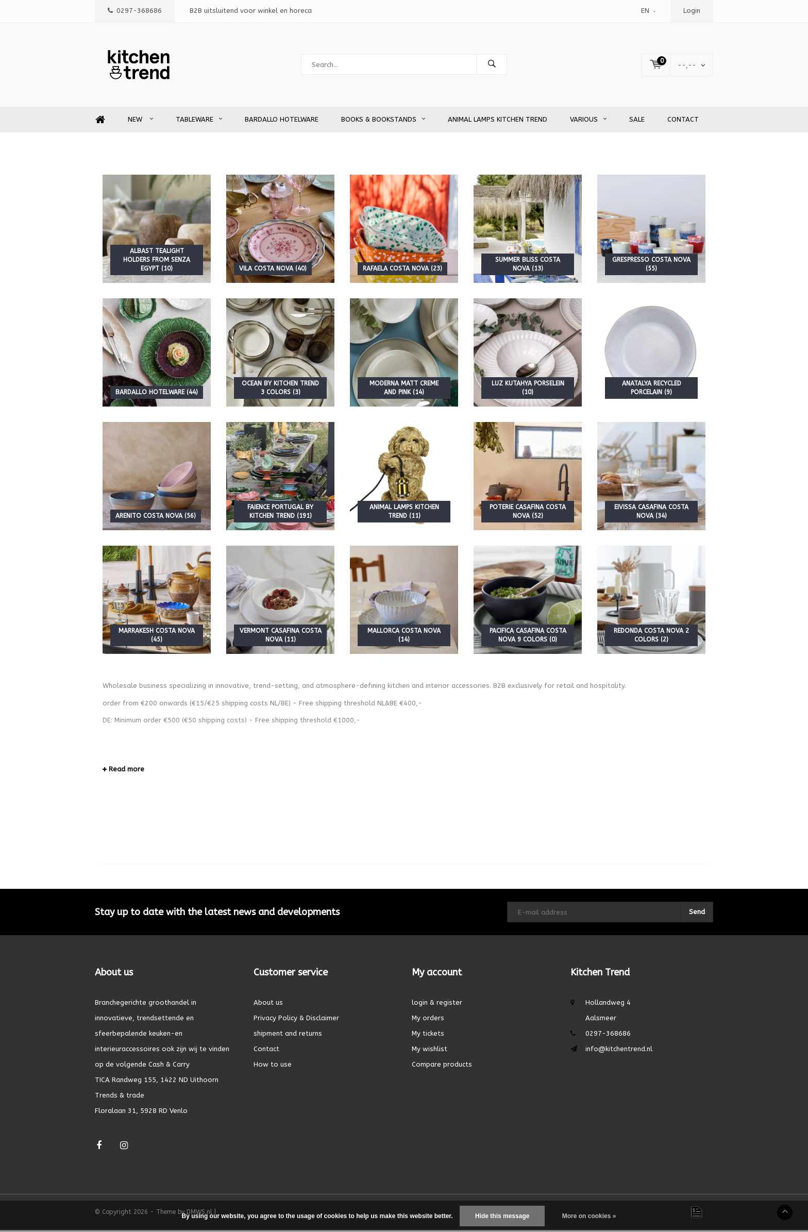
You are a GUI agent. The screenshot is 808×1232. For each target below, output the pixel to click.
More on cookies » (589, 1216)
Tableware (199, 121)
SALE (637, 121)
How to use (273, 1066)
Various (588, 121)
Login (691, 10)
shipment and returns (288, 1035)
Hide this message (502, 1216)
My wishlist (429, 1051)
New (140, 121)
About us (268, 1004)
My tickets (428, 1035)
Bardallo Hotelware (281, 121)
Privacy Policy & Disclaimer (296, 1020)
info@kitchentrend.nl (618, 1051)
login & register (437, 1004)
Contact (683, 121)
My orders (428, 1020)
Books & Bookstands (383, 121)
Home (100, 121)
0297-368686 (135, 10)
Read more (123, 771)
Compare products (442, 1066)
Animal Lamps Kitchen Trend (497, 121)
